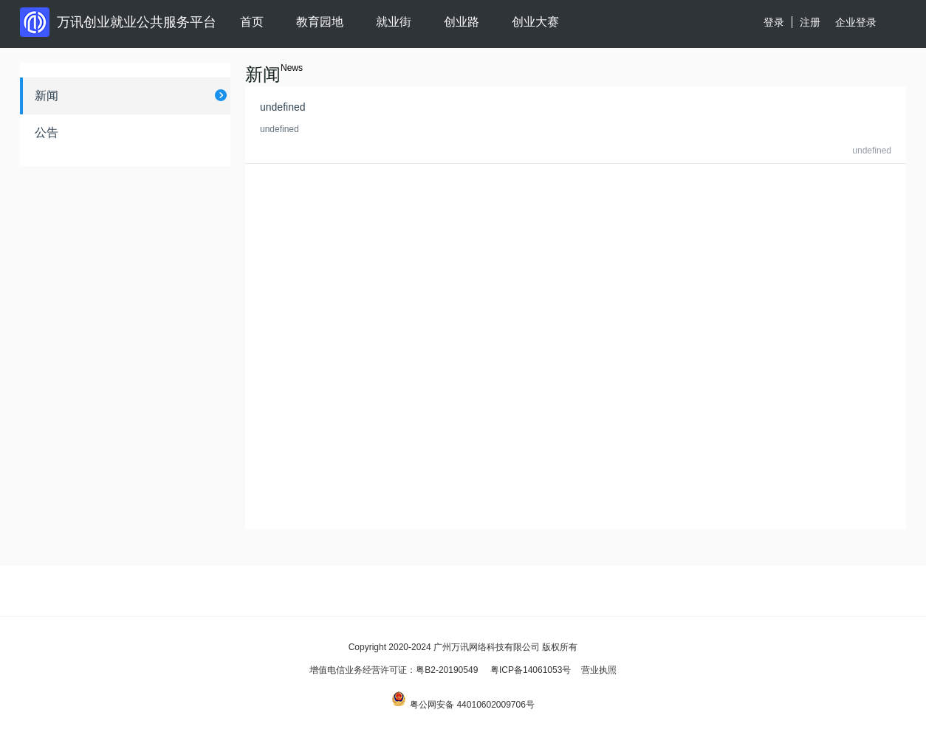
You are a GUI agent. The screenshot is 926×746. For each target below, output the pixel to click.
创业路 (461, 21)
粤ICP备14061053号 (530, 670)
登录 (774, 22)
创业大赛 (535, 21)
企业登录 (856, 22)
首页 (252, 21)
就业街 (393, 21)
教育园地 (319, 21)
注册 (810, 22)
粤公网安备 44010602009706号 (463, 705)
